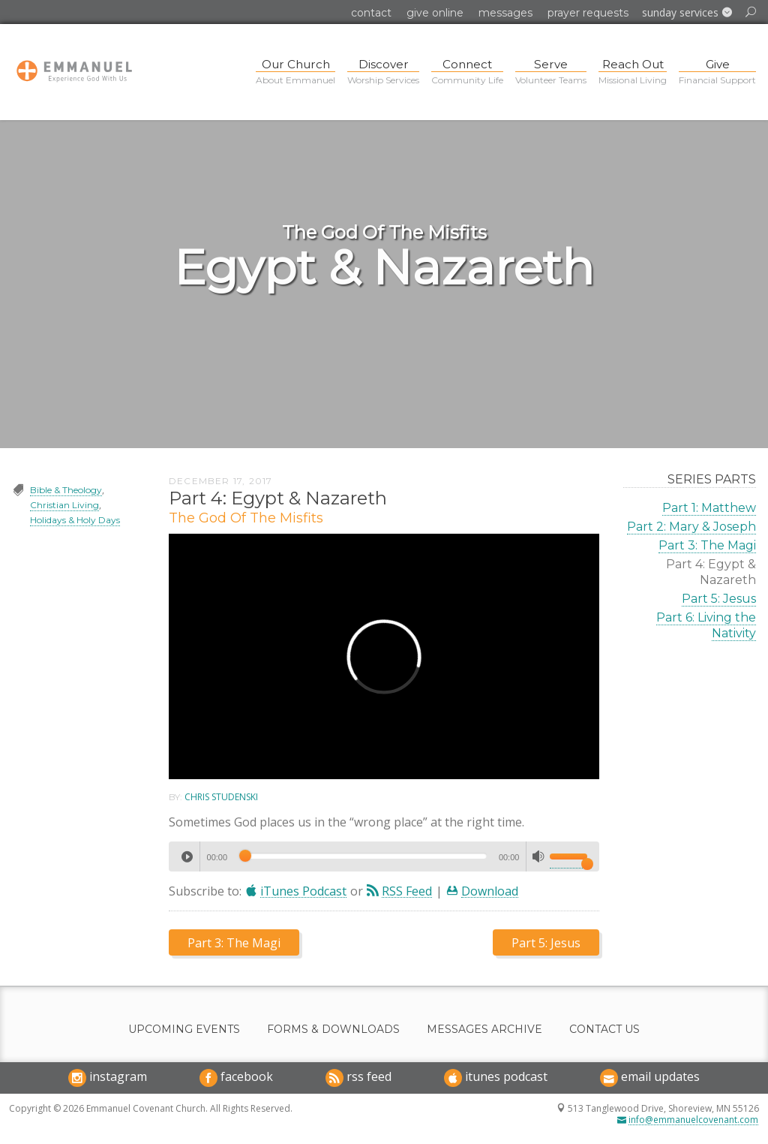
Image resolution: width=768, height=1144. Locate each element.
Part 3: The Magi (707, 545)
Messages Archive (484, 1029)
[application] (384, 856)
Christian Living (64, 504)
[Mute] (538, 856)
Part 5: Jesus (719, 599)
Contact (371, 13)
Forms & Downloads (333, 1029)
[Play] (186, 856)
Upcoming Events (184, 1029)
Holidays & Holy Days (75, 519)
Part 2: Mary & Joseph (691, 526)
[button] (687, 13)
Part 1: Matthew (709, 508)
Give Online (435, 13)
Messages (505, 13)
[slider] (363, 856)
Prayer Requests (588, 13)
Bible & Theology (66, 489)
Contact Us (604, 1029)
